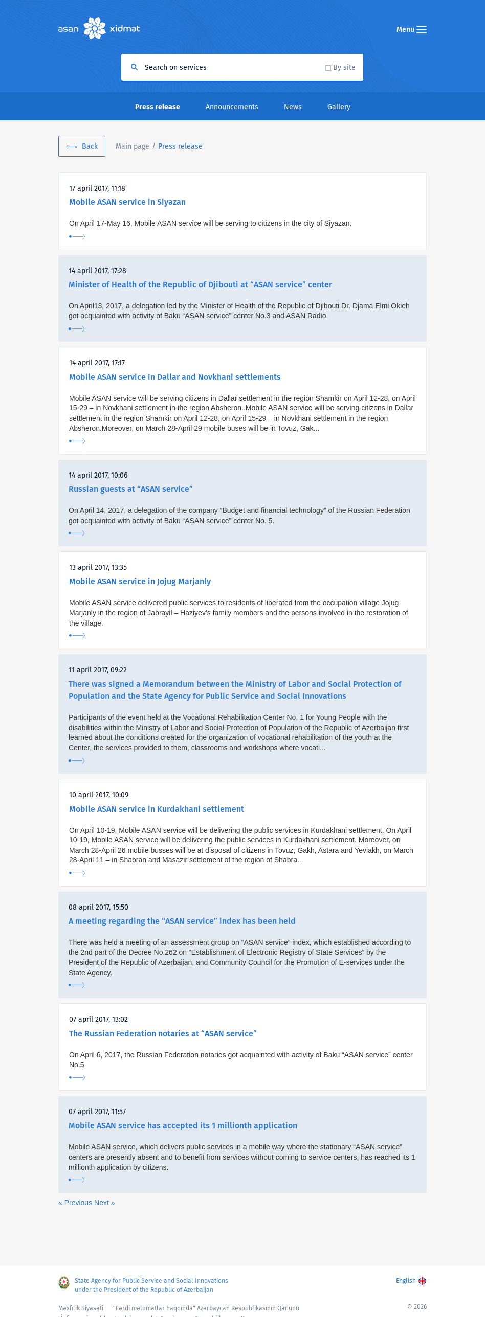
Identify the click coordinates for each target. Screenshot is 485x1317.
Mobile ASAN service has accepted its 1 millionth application (183, 1125)
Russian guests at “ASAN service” (131, 489)
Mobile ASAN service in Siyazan (127, 202)
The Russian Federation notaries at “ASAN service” (163, 1033)
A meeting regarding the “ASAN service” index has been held (182, 921)
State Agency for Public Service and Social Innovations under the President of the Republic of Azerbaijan (151, 1285)
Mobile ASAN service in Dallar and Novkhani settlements (175, 377)
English (406, 1280)
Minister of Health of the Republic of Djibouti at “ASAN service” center (200, 285)
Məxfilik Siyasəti (80, 1308)
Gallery (338, 106)
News (293, 106)
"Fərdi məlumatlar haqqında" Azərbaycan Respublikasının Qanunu (206, 1308)
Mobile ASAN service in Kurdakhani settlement (156, 809)
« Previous (76, 1203)
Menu (411, 29)
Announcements (232, 106)
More (77, 236)
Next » (104, 1203)
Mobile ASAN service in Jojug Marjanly (140, 581)
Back (90, 146)
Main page (132, 146)
